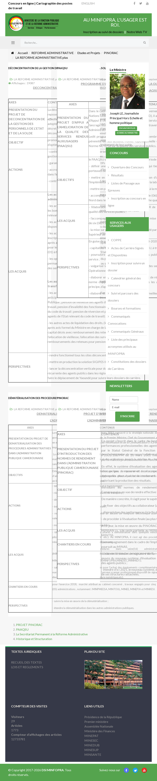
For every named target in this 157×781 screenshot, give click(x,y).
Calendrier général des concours (124, 281)
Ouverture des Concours (127, 167)
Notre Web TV (137, 32)
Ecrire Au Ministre (127, 133)
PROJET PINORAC (29, 625)
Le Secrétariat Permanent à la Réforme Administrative (52, 634)
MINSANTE (92, 754)
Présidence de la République (103, 717)
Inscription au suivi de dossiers (103, 32)
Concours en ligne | (22, 3)
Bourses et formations (126, 308)
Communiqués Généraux (127, 331)
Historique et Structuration (34, 639)
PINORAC (111, 53)
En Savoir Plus (127, 128)
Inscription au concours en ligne (127, 201)
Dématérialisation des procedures (33, 398)
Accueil (23, 53)
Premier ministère (96, 721)
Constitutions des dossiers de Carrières (127, 365)
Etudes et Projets (88, 53)
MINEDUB (92, 745)
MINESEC (91, 740)
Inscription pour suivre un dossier (126, 266)
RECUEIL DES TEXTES (26, 662)
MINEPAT (91, 736)
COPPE (116, 240)
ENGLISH (88, 3)
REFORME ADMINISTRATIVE (52, 53)
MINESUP (91, 750)
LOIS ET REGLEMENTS (27, 667)
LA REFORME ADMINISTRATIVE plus (37, 79)
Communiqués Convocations (119, 319)
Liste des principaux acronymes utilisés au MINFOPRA (122, 346)
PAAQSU (62, 68)
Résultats (117, 175)
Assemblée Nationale (98, 726)
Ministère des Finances (99, 731)
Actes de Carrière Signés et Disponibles (126, 251)
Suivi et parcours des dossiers (123, 296)
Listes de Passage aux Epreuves (124, 186)
